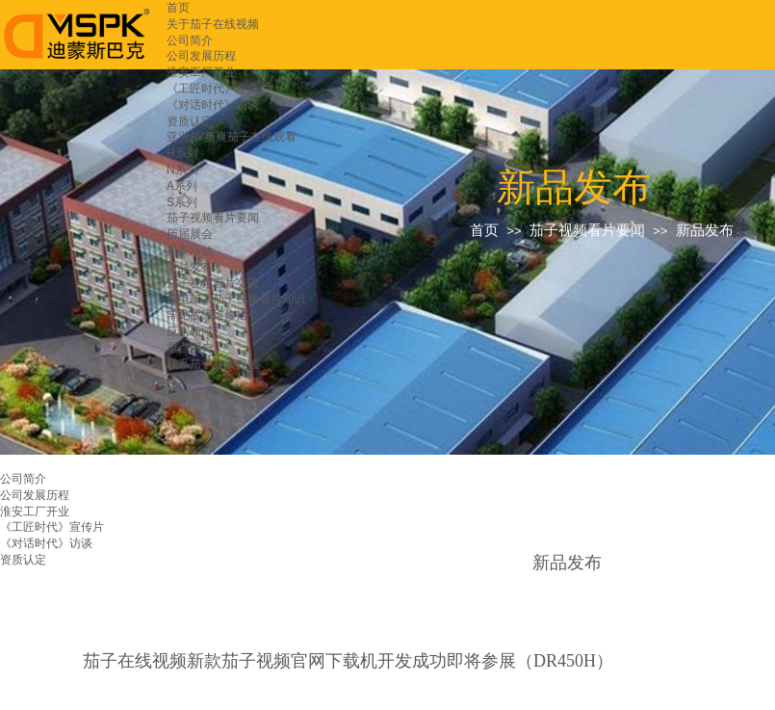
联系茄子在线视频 (213, 364)
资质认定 (190, 121)
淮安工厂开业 (201, 72)
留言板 (184, 379)
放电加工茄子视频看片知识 (236, 298)
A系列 (182, 186)
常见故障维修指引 (213, 315)
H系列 (182, 153)
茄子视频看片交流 (213, 283)
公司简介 (190, 40)
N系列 (182, 169)
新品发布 (190, 267)
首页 (178, 7)
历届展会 (190, 234)
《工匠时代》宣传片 (219, 88)
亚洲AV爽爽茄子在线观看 (232, 137)
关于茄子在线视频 (213, 24)
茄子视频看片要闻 (213, 217)
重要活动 (190, 250)
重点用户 (190, 348)
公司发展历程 (201, 56)
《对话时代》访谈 (213, 105)
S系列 (182, 202)
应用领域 (190, 331)
